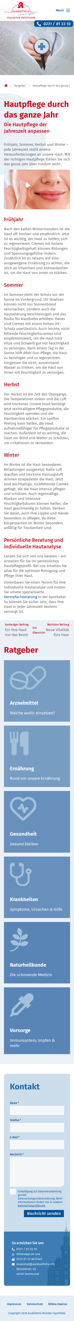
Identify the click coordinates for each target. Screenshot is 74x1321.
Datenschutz (35, 1304)
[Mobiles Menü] (62, 10)
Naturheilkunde (28, 965)
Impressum (14, 1304)
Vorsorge (20, 1030)
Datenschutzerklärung (31, 1205)
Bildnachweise (57, 1304)
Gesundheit (23, 834)
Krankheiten (24, 899)
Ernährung (22, 769)
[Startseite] (5, 86)
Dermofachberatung (20, 597)
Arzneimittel (24, 703)
